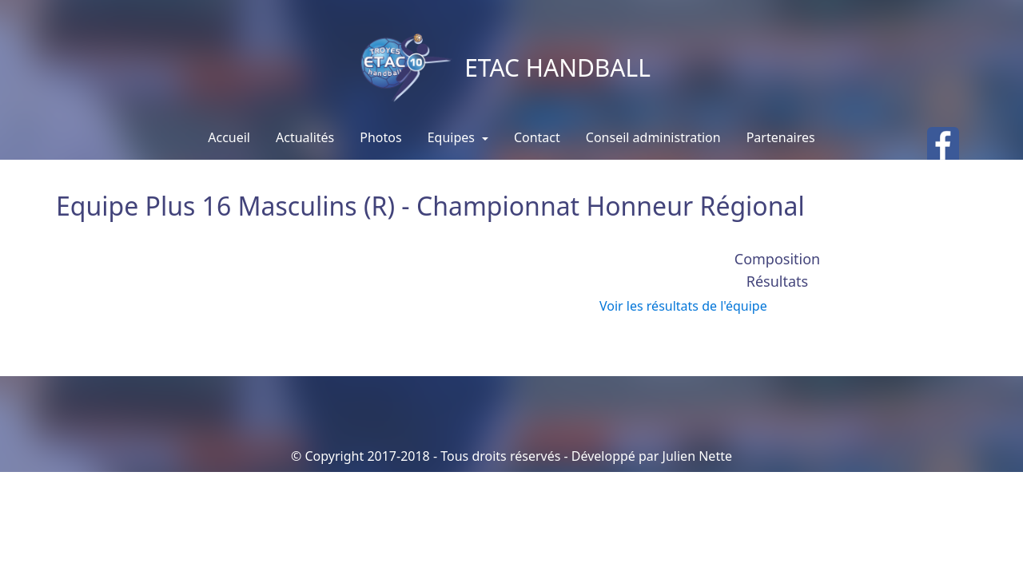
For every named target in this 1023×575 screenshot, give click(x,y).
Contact (537, 137)
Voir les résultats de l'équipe (683, 306)
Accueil (229, 137)
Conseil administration (653, 137)
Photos (380, 137)
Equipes (453, 137)
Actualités (305, 137)
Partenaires (780, 137)
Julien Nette (697, 456)
